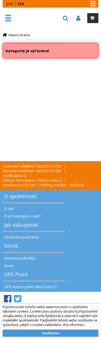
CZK (20, 3)
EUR (10, 3)
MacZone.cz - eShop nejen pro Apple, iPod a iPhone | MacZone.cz (20, 18)
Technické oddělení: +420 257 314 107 (32, 166)
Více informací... (74, 325)
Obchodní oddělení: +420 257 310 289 (32, 170)
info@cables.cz (15, 175)
